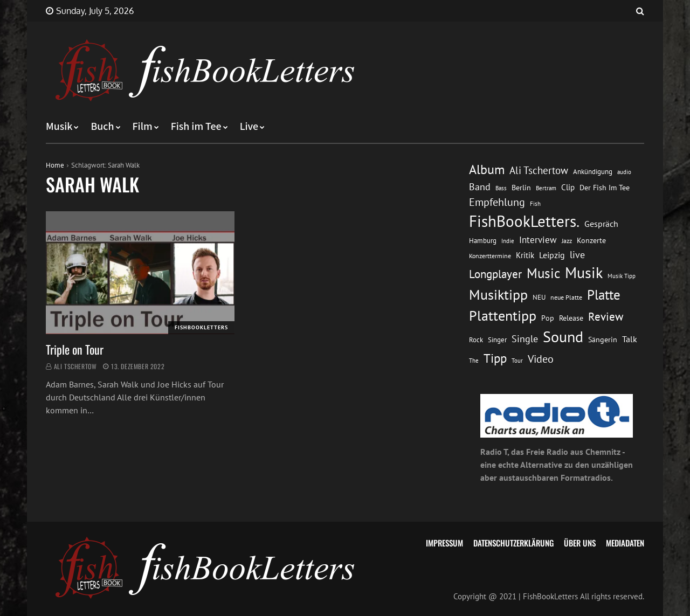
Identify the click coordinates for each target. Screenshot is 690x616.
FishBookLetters (201, 327)
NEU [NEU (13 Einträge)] (539, 297)
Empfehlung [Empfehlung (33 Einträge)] (497, 202)
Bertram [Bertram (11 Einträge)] (546, 188)
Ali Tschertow (75, 366)
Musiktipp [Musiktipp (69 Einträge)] (498, 294)
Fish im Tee (196, 126)
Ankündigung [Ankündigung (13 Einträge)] (592, 171)
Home (55, 165)
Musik (59, 126)
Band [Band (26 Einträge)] (480, 187)
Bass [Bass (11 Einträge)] (501, 188)
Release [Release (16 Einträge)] (571, 318)
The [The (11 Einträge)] (474, 360)
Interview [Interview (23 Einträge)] (538, 240)
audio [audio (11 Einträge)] (624, 172)
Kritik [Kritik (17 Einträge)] (525, 255)
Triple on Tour (75, 349)
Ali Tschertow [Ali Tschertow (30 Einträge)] (538, 170)
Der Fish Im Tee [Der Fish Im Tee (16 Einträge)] (604, 187)
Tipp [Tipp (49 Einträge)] (495, 358)
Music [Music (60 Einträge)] (543, 273)
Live (249, 126)
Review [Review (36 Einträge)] (605, 316)
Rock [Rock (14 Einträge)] (476, 339)
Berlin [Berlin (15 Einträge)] (521, 187)
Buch (102, 126)
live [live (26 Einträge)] (577, 254)
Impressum (444, 543)
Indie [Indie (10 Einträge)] (507, 241)
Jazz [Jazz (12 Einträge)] (567, 241)
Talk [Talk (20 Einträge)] (629, 339)
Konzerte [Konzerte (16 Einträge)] (591, 240)
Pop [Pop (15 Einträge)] (547, 318)
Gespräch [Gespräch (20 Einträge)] (601, 223)
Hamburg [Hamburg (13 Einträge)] (482, 240)
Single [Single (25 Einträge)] (525, 339)
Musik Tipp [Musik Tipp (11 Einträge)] (622, 276)
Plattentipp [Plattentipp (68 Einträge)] (502, 315)
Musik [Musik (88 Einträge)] (584, 272)
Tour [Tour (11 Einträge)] (517, 360)
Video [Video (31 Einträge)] (541, 358)
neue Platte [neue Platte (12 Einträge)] (566, 297)
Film (143, 126)
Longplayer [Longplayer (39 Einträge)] (495, 273)
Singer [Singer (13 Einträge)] (497, 339)
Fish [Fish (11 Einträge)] (535, 203)
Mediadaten (625, 543)
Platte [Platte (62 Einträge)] (603, 294)
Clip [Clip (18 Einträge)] (568, 187)
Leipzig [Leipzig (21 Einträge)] (552, 255)
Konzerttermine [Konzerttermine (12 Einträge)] (490, 256)
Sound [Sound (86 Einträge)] (563, 337)
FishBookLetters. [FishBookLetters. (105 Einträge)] (524, 221)
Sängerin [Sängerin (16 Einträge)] (602, 339)
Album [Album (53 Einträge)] (487, 169)
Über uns (580, 543)
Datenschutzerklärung (513, 543)
